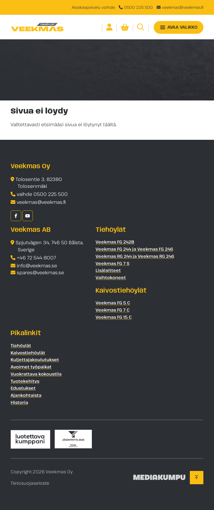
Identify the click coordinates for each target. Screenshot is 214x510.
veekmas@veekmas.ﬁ (183, 7)
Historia (19, 402)
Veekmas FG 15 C (114, 317)
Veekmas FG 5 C (113, 303)
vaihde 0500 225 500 (42, 194)
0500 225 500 (138, 7)
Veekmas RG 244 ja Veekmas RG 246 (135, 256)
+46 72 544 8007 (36, 257)
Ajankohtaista (26, 395)
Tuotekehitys (25, 381)
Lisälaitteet (108, 270)
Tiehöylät (21, 345)
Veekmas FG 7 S (112, 263)
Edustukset (23, 388)
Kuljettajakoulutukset (35, 360)
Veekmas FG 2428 (115, 242)
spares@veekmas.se (40, 272)
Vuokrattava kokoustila (36, 374)
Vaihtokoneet (111, 277)
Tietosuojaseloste (30, 483)
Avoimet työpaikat (31, 367)
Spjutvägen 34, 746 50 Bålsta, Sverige (49, 246)
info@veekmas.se (37, 265)
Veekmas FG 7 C (113, 310)
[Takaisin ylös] (196, 477)
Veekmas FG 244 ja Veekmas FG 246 (134, 249)
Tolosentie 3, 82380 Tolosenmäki (39, 182)
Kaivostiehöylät (28, 353)
